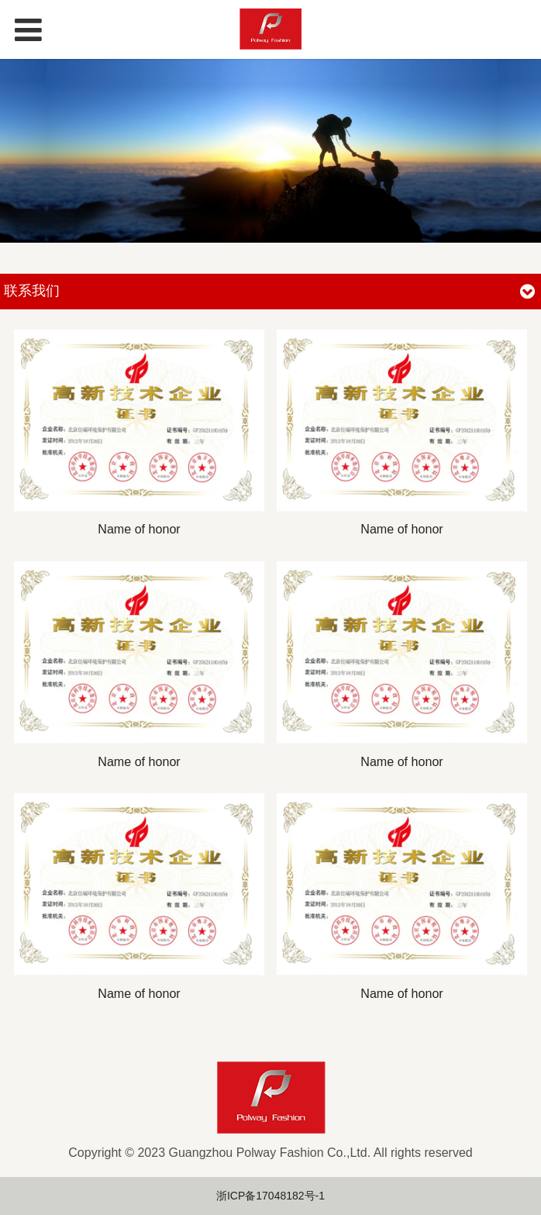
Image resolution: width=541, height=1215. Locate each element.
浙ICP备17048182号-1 (270, 1195)
